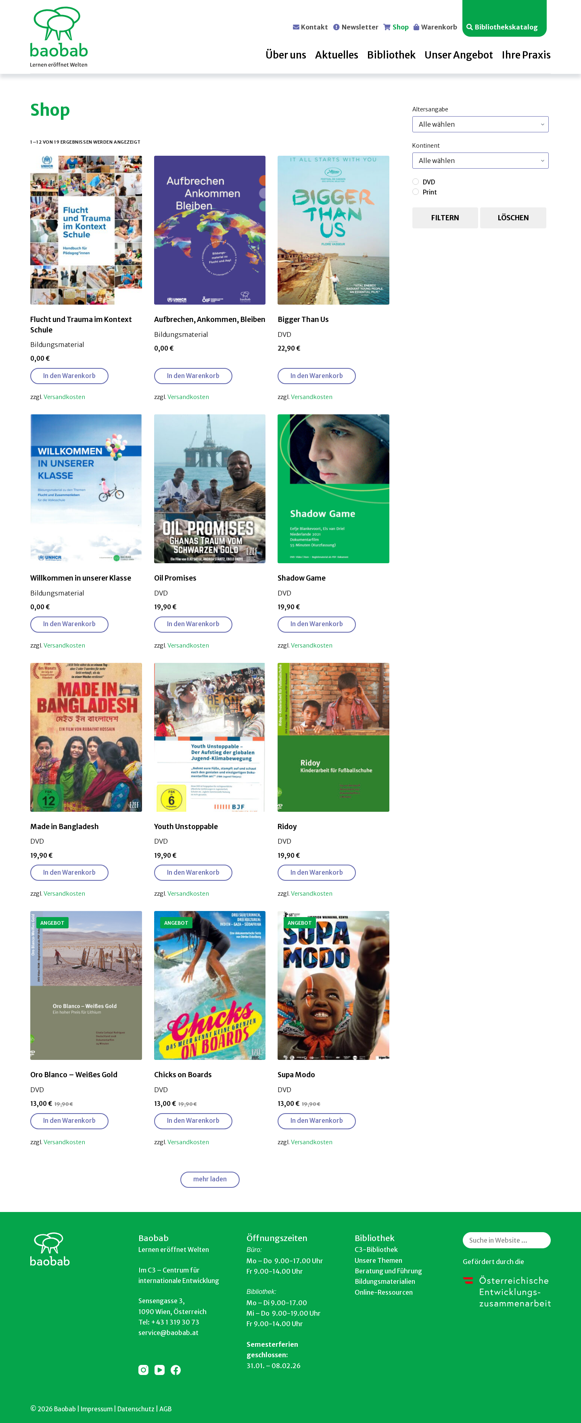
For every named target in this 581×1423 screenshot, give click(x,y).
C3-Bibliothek (376, 1249)
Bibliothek (391, 55)
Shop (401, 26)
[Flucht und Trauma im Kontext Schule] (86, 230)
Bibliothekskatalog (506, 26)
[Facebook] (176, 1370)
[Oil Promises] (210, 488)
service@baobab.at (168, 1333)
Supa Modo (296, 1074)
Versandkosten (64, 397)
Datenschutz (136, 1409)
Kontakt (314, 26)
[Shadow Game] (333, 488)
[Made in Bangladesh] (86, 737)
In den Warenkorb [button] (69, 376)
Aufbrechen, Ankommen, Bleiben (209, 319)
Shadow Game (302, 578)
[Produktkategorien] (480, 124)
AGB (165, 1409)
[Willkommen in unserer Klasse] (86, 488)
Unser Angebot (458, 55)
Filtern (445, 217)
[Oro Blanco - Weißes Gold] (86, 985)
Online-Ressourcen (384, 1292)
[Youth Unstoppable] (210, 737)
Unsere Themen (378, 1260)
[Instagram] (143, 1370)
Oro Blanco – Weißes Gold (73, 1074)
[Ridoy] (333, 737)
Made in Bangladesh (64, 826)
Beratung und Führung (388, 1271)
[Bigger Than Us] (333, 230)
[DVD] (415, 181)
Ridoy (287, 826)
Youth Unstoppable (186, 826)
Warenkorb (439, 26)
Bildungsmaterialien (385, 1281)
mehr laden (210, 1179)
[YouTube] (160, 1370)
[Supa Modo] (333, 985)
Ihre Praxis (526, 55)
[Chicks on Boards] (210, 985)
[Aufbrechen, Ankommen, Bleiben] (210, 230)
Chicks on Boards (183, 1074)
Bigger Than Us (303, 319)
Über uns (285, 55)
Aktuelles (336, 55)
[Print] (415, 191)
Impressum (97, 1409)
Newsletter (360, 26)
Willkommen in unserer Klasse (80, 578)
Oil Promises (175, 578)
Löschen (513, 217)
